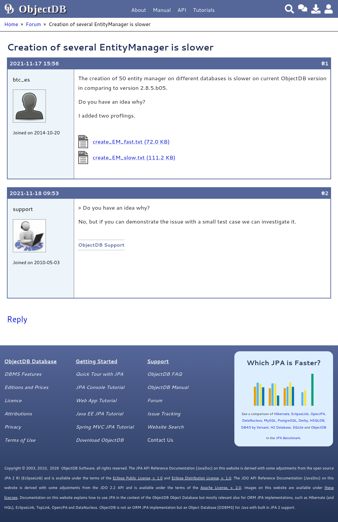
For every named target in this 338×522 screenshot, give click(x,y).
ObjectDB (318, 427)
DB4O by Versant (255, 427)
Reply (17, 319)
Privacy (12, 426)
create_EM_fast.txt (131, 141)
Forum (33, 24)
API (181, 10)
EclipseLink (300, 413)
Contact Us (160, 439)
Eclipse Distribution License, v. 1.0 (201, 478)
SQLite (297, 427)
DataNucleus (252, 420)
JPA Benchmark (288, 437)
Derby (303, 420)
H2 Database (280, 427)
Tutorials (204, 10)
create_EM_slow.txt (134, 157)
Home (11, 24)
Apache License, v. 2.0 (220, 487)
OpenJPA (318, 413)
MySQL (270, 420)
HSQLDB (317, 420)
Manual (162, 10)
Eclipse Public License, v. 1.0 (137, 478)
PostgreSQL (287, 420)
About (138, 10)
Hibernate (281, 413)
